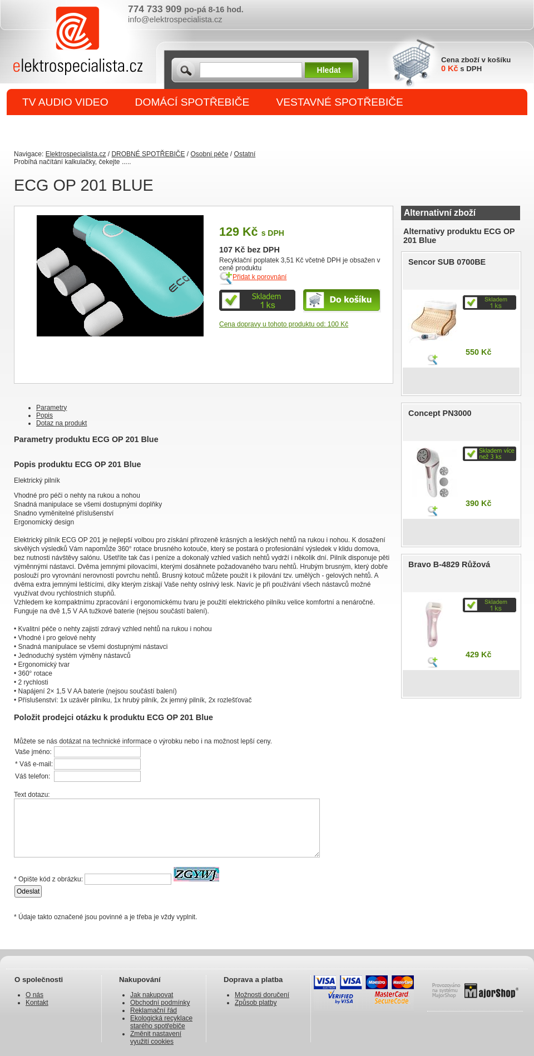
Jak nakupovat (151, 995)
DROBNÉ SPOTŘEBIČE (81, 129)
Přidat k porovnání (259, 277)
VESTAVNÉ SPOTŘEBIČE (339, 102)
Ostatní (245, 154)
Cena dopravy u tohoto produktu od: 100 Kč (283, 324)
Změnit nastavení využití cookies (155, 1037)
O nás (34, 995)
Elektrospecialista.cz (76, 154)
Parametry (51, 408)
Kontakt (37, 1003)
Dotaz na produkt (61, 423)
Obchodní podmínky (160, 1003)
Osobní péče (209, 154)
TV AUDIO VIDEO (65, 102)
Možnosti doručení (262, 995)
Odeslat (28, 891)
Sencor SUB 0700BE (447, 261)
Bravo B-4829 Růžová (449, 564)
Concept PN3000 (440, 413)
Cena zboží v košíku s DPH (476, 64)
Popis (44, 415)
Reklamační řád (153, 1010)
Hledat (329, 70)
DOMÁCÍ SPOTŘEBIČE (192, 102)
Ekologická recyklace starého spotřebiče (161, 1022)
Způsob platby (255, 1003)
